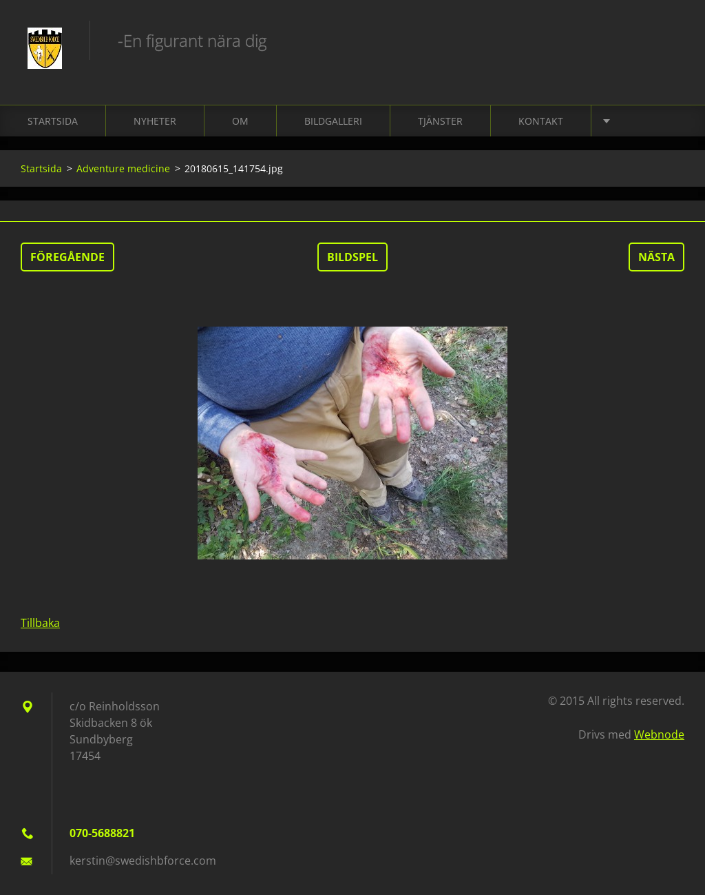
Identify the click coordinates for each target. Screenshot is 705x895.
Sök (669, 40)
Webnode (659, 734)
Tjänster (440, 120)
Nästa (656, 257)
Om (240, 120)
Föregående (67, 257)
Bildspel (352, 257)
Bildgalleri (333, 120)
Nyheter (155, 120)
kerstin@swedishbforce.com (143, 860)
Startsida (53, 120)
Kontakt (540, 120)
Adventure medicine (123, 168)
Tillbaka (40, 622)
